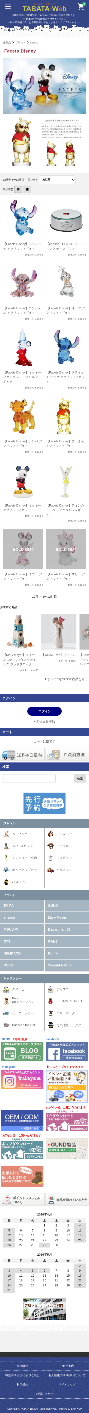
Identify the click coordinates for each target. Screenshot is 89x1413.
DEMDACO (12, 953)
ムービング (20, 834)
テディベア (64, 834)
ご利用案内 (67, 1366)
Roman (53, 953)
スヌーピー (20, 989)
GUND (53, 905)
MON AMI (11, 929)
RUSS (8, 965)
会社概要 (22, 1366)
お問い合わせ (44, 1394)
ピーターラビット (24, 1013)
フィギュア (64, 858)
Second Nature (60, 965)
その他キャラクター (70, 1025)
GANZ (53, 941)
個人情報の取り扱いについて (66, 1375)
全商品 (7, 42)
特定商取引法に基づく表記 (22, 1375)
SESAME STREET (69, 1001)
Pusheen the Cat (23, 1025)
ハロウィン (20, 882)
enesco (34, 42)
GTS (7, 941)
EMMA (9, 905)
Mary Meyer (57, 917)
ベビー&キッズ (22, 846)
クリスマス (64, 870)
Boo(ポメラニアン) (22, 1000)
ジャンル (9, 823)
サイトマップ (66, 1384)
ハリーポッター (67, 1013)
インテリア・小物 (24, 858)
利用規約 (22, 1384)
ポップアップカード (26, 870)
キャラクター (12, 978)
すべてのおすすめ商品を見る (67, 679)
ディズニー (64, 989)
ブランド (20, 42)
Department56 (59, 929)
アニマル (62, 846)
